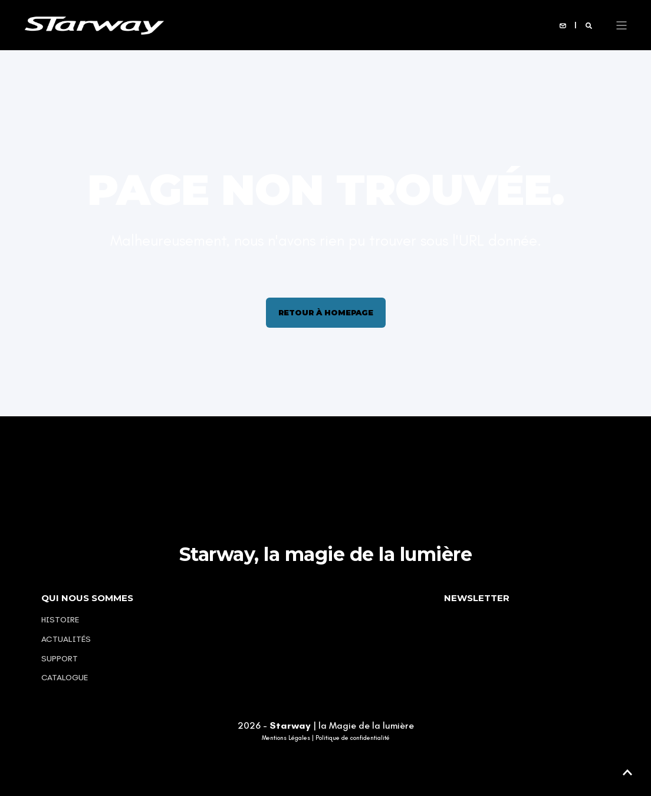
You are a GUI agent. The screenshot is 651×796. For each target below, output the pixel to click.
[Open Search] (589, 25)
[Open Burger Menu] (621, 25)
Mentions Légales (286, 738)
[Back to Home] (94, 24)
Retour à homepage (325, 312)
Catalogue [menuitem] (64, 678)
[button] (627, 772)
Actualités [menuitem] (66, 639)
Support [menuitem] (59, 659)
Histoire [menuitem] (60, 620)
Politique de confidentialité (352, 738)
